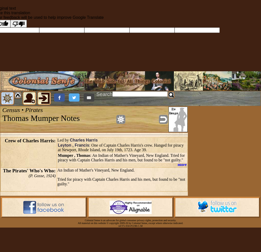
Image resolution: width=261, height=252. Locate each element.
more (182, 164)
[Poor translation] (18, 23)
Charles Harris (84, 140)
